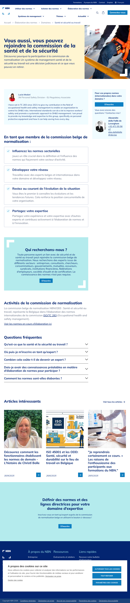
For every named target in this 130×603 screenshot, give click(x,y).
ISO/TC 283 (50, 315)
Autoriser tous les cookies (107, 569)
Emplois (110, 2)
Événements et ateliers (64, 557)
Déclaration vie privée (53, 576)
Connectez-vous (117, 12)
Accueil (7, 22)
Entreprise (33, 557)
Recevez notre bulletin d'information (89, 558)
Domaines (46, 22)
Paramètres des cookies (107, 583)
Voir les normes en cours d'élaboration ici (28, 323)
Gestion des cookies (15, 580)
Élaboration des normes (26, 22)
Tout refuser (107, 576)
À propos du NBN (90, 2)
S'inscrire (46, 280)
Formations (77, 2)
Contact (102, 2)
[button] (120, 2)
